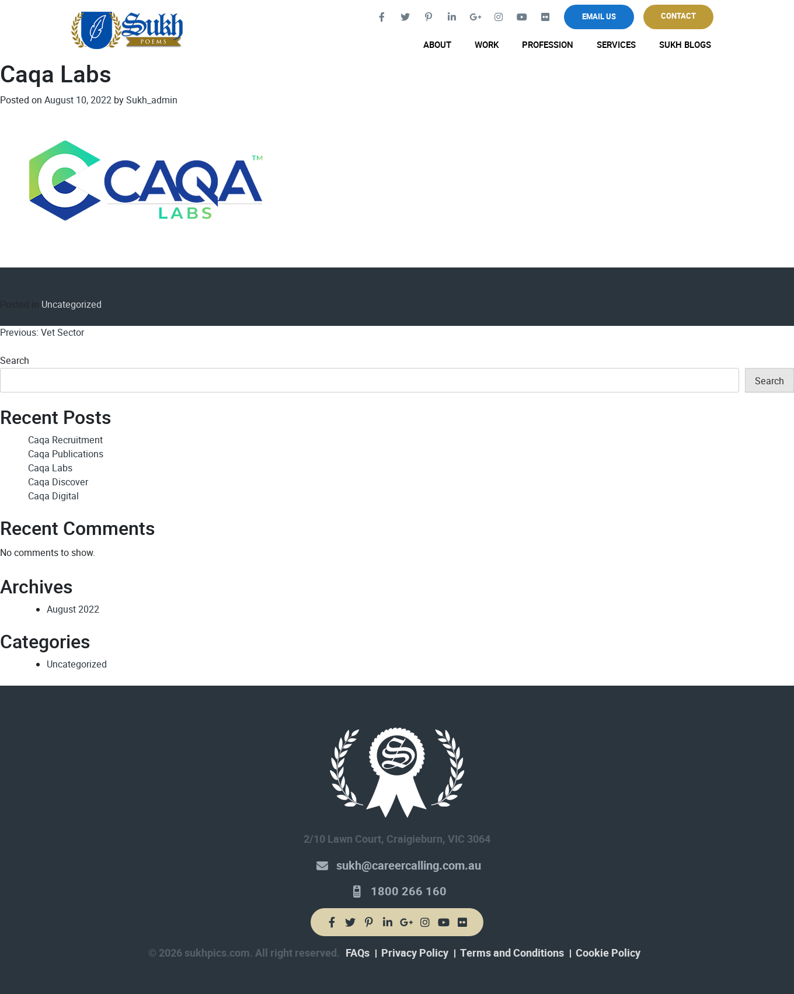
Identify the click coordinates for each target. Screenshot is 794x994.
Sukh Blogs (685, 45)
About (437, 45)
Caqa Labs (50, 468)
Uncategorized (71, 304)
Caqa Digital (53, 496)
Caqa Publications (65, 454)
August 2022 (73, 609)
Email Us (599, 16)
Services (616, 45)
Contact (678, 16)
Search (14, 360)
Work (487, 45)
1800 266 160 (409, 891)
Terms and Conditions (512, 953)
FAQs (358, 953)
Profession (547, 45)
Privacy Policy (414, 953)
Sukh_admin (151, 100)
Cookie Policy (608, 953)
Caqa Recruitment (65, 440)
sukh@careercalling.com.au (408, 865)
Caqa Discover (58, 482)
